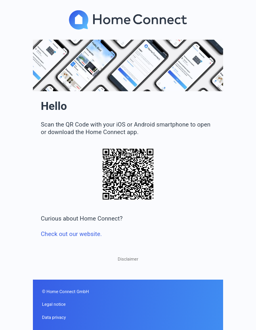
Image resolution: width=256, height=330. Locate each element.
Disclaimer (128, 259)
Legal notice (54, 304)
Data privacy (54, 317)
